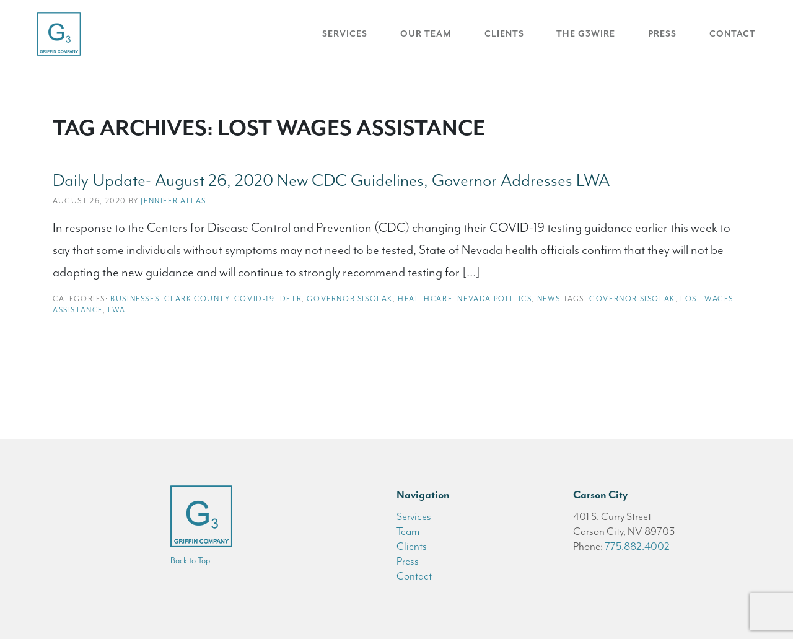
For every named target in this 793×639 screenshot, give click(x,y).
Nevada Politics (494, 299)
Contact (732, 34)
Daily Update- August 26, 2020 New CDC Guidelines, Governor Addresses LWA (331, 180)
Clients (504, 34)
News (549, 299)
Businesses (134, 299)
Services (344, 34)
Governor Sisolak (350, 299)
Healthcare (425, 299)
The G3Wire (585, 34)
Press (662, 34)
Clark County (196, 299)
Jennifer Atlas (173, 201)
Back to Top (190, 560)
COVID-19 (254, 299)
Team (407, 531)
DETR (291, 299)
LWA (117, 310)
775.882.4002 (637, 546)
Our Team (426, 34)
